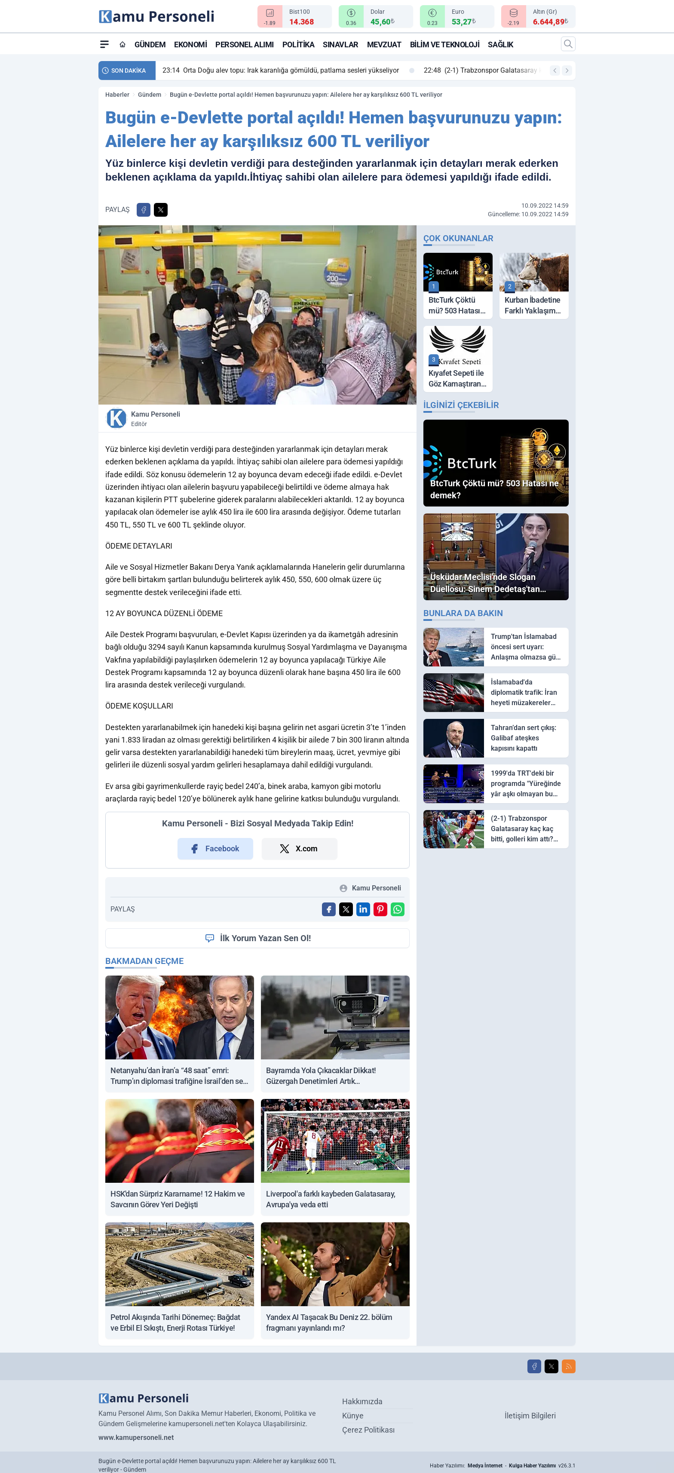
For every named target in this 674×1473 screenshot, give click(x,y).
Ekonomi (190, 44)
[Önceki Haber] (555, 70)
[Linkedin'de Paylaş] (363, 909)
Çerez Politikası (368, 1429)
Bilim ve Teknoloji (445, 44)
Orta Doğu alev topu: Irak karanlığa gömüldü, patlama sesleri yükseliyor (288, 70)
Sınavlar (340, 44)
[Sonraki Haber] (567, 70)
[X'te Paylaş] (161, 210)
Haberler (117, 94)
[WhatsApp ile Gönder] (397, 909)
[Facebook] (534, 1366)
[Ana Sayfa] (122, 44)
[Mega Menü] (104, 43)
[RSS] (569, 1366)
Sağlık (500, 44)
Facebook (213, 849)
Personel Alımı (244, 44)
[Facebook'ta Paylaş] (143, 210)
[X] (551, 1366)
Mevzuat (384, 44)
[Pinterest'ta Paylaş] (380, 909)
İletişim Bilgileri (530, 1415)
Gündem (150, 44)
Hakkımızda (362, 1401)
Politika (298, 44)
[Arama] (568, 44)
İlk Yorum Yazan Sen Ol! (258, 938)
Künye (353, 1415)
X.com (298, 849)
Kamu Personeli (192, 419)
